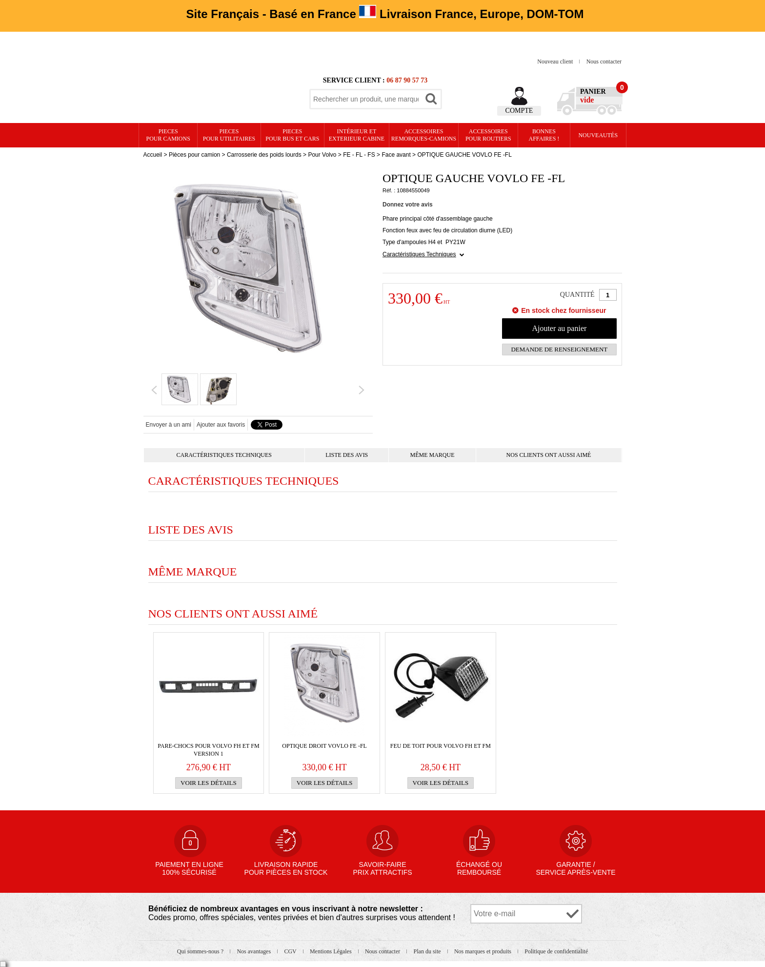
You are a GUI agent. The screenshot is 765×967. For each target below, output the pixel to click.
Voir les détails (209, 782)
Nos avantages (254, 951)
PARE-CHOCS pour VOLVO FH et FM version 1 (208, 749)
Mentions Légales (331, 951)
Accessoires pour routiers (488, 135)
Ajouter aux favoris (221, 424)
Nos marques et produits (483, 951)
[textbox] (366, 99)
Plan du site (428, 951)
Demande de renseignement (559, 349)
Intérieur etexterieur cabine (356, 135)
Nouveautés (598, 135)
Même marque (432, 455)
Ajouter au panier (559, 328)
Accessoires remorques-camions (423, 135)
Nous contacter (604, 61)
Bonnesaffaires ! (544, 135)
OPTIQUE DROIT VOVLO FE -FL (324, 745)
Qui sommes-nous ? (201, 951)
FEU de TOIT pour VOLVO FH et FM (440, 745)
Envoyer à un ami (168, 424)
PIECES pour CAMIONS (168, 135)
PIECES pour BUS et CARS (292, 135)
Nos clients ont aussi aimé (548, 455)
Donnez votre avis (407, 204)
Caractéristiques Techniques (419, 254)
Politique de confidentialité (556, 951)
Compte (519, 110)
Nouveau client (555, 61)
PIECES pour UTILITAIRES (229, 135)
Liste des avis (346, 455)
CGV (291, 951)
